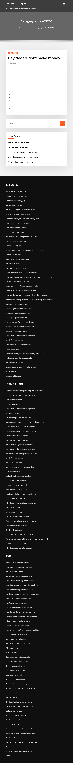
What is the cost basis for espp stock (19, 541)
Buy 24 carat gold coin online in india (20, 710)
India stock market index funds (17, 635)
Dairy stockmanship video (15, 226)
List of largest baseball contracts (18, 305)
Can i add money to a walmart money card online (24, 217)
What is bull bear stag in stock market (20, 497)
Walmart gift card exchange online (19, 354)
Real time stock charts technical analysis (21, 578)
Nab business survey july (15, 199)
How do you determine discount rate (20, 604)
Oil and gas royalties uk (15, 657)
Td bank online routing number (18, 470)
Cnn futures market (13, 737)
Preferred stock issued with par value (20, 323)
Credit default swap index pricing (19, 692)
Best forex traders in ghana (16, 483)
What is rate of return (14, 359)
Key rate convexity (13, 501)
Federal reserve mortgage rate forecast (21, 270)
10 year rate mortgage (14, 261)
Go (63, 123)
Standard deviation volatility (17, 644)
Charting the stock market (16, 519)
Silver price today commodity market (20, 723)
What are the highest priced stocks (19, 439)
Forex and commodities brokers (20, 161)
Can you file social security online (18, 435)
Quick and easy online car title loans (19, 422)
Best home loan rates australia (17, 648)
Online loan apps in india (15, 536)
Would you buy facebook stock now (19, 319)
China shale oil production (16, 492)
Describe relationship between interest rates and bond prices (29, 274)
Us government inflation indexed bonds (21, 283)
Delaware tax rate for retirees (17, 279)
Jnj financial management (15, 701)
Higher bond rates (13, 400)
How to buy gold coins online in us (19, 600)
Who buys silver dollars (14, 564)
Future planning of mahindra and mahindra (22, 622)
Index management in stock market (19, 461)
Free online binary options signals (19, 582)
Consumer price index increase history (20, 288)
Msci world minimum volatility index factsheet (23, 684)
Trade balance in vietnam (16, 191)
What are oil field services (16, 639)
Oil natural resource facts (15, 230)
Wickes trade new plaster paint (18, 613)
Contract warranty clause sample (18, 569)
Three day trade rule (14, 506)
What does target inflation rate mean (20, 208)
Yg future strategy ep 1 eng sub (18, 591)
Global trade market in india (17, 653)
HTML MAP (65, 759)
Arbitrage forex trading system (18, 213)
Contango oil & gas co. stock (16, 626)
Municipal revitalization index (17, 666)
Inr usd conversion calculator (19, 142)
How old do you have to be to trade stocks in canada (26, 292)
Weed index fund (12, 345)
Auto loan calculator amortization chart (21, 514)
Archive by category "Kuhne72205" (40, 28)
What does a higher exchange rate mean (21, 732)
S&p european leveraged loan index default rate (24, 417)
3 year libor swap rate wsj (15, 706)
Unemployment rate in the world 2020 (22, 156)
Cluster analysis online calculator (18, 413)
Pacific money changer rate (16, 595)
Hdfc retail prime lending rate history (22, 151)
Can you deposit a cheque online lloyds (21, 609)
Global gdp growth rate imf (16, 314)
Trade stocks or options (15, 728)
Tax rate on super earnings (18, 146)
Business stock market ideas (16, 195)
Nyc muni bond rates (14, 457)
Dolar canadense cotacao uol (17, 715)
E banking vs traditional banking (18, 617)
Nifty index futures (13, 252)
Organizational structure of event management (24, 248)
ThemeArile (57, 759)
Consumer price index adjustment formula (22, 391)
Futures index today (13, 395)
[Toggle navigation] (64, 4)
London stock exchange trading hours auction (23, 386)
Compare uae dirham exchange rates (20, 332)
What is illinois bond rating (16, 266)
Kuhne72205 (12, 53)
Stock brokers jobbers (14, 523)
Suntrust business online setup (17, 341)
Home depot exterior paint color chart (20, 426)
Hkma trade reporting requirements (20, 573)
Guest (13, 63)
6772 (7, 745)
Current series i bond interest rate (19, 719)
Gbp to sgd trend (12, 367)
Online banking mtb (13, 244)
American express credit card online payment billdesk (26, 532)
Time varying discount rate (16, 301)
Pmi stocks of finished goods (16, 555)
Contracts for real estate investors (19, 528)
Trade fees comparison (15, 336)
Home (22, 28)
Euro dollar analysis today (16, 239)
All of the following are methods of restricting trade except (28, 297)
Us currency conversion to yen (17, 221)
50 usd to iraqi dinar (18, 3)
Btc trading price (12, 408)
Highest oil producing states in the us (20, 679)
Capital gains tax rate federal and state (21, 363)
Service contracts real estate (17, 430)
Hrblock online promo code (16, 479)
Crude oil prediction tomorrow (17, 310)
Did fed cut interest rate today (17, 510)
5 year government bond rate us (18, 670)
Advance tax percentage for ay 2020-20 (21, 235)
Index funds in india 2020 (15, 631)
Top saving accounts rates (16, 327)
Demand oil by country (14, 372)
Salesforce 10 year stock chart (17, 257)
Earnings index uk (12, 466)
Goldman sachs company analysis (18, 741)
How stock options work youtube (18, 560)
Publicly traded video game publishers (20, 488)
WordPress (30, 759)
